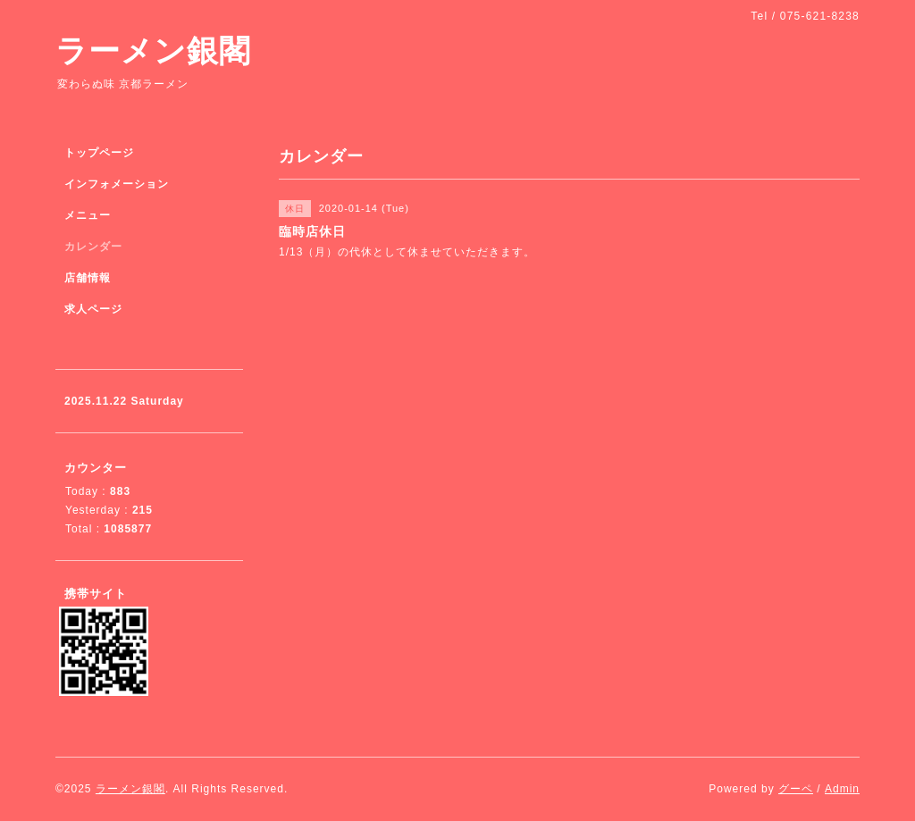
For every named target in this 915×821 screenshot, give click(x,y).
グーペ (795, 789)
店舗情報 (87, 278)
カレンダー (93, 246)
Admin (842, 789)
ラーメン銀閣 (153, 50)
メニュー (87, 215)
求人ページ (93, 309)
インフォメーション (116, 184)
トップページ (99, 153)
